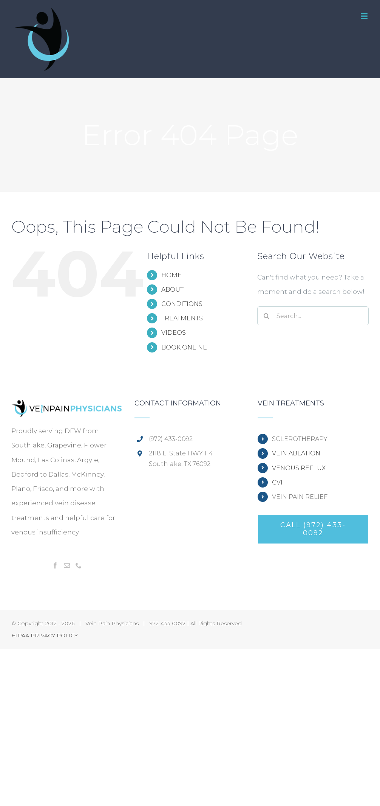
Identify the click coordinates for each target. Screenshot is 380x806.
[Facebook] (55, 565)
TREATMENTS (182, 318)
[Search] (266, 315)
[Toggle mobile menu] (365, 16)
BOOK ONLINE (184, 347)
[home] (66, 407)
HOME (171, 275)
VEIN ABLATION (296, 453)
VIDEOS (173, 332)
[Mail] (67, 565)
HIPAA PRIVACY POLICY (44, 635)
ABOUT (172, 289)
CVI (277, 482)
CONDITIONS (181, 303)
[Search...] (313, 315)
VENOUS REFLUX (299, 468)
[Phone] (79, 565)
